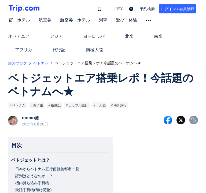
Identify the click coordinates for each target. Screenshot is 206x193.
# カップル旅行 (77, 105)
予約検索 (147, 9)
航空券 (45, 20)
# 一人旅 (99, 105)
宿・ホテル (19, 20)
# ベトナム (17, 105)
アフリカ (23, 49)
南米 (158, 36)
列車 (103, 20)
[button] (115, 8)
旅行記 (59, 49)
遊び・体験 (126, 20)
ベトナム (40, 63)
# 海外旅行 (119, 105)
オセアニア (19, 36)
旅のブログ (17, 63)
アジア (56, 36)
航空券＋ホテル (75, 20)
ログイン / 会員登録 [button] (177, 9)
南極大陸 (94, 49)
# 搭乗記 (54, 105)
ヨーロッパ (94, 36)
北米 (129, 36)
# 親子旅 (37, 105)
